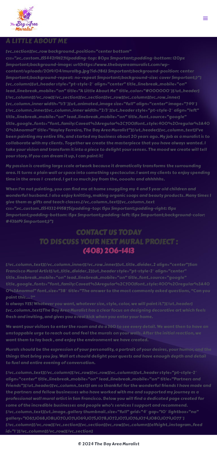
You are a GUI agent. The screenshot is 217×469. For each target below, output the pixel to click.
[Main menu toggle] (205, 18)
